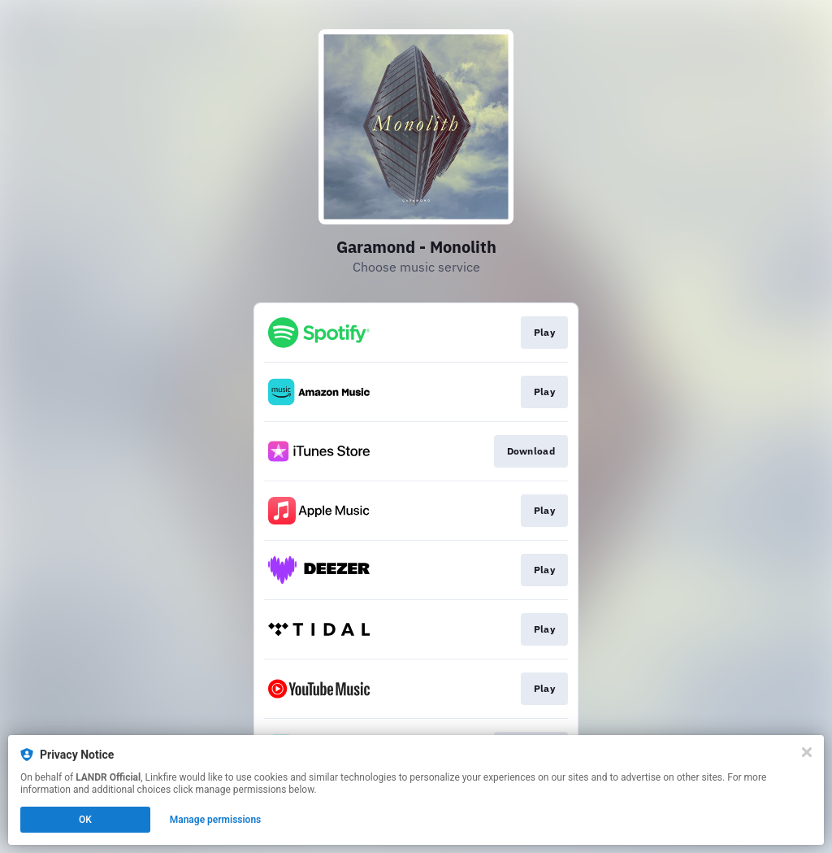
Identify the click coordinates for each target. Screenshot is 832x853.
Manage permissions (216, 819)
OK (85, 819)
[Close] (807, 752)
